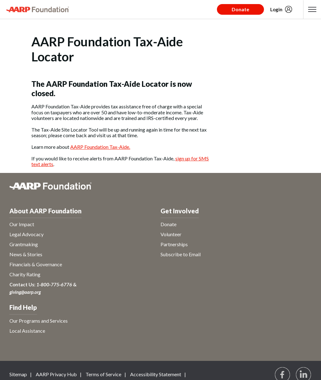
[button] (312, 9)
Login (276, 9)
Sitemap (18, 374)
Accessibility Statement (155, 374)
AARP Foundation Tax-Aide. (100, 147)
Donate (240, 9)
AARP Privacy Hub (56, 374)
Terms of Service (103, 374)
